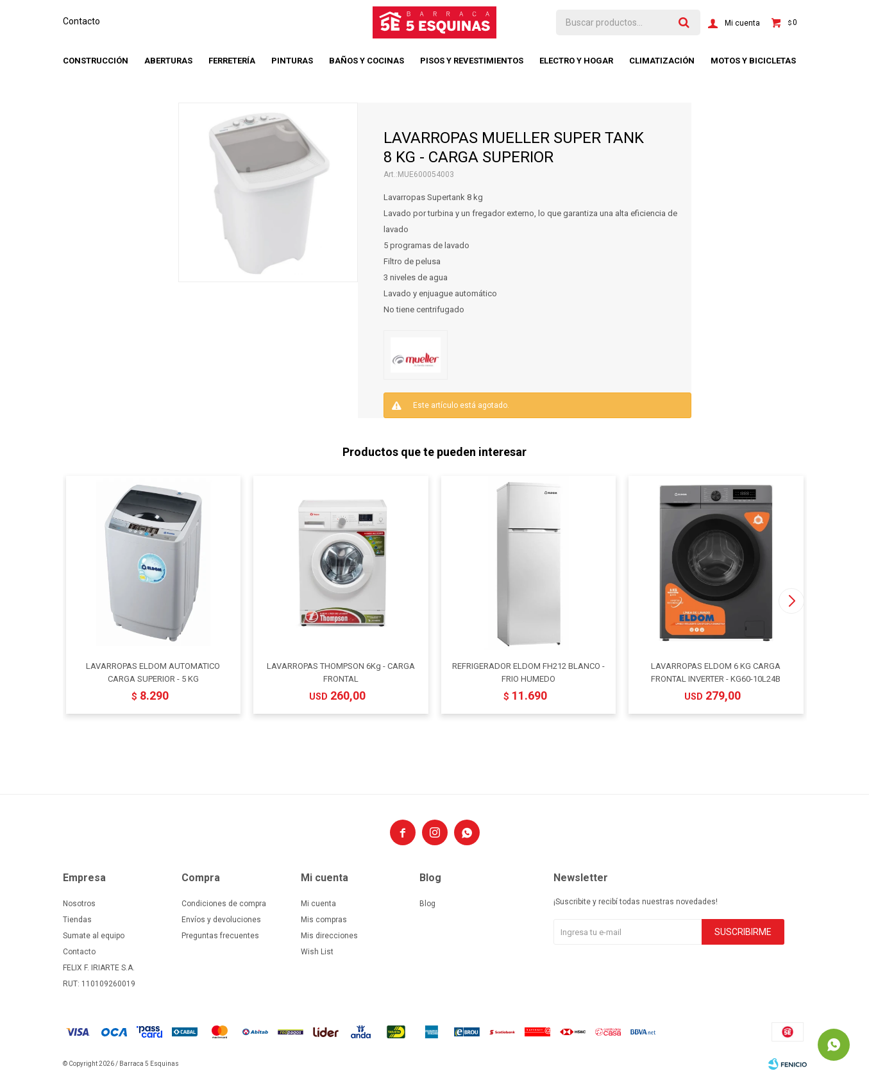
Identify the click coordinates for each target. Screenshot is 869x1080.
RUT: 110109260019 (99, 983)
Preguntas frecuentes (220, 935)
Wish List (317, 951)
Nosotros (79, 903)
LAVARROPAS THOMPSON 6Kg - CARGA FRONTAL (341, 672)
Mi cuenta (318, 903)
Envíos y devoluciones (221, 919)
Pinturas (292, 60)
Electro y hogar (576, 60)
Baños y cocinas (366, 60)
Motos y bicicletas (753, 60)
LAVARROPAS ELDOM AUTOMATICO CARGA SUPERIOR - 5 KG (153, 672)
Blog (427, 903)
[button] (791, 601)
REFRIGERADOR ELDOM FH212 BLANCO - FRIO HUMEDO (528, 672)
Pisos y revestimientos (471, 60)
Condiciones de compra (223, 903)
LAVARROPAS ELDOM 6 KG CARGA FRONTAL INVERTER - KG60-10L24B (715, 672)
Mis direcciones (329, 935)
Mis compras (324, 919)
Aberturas (168, 60)
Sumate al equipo (93, 935)
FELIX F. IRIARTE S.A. (99, 967)
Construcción (95, 60)
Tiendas (77, 919)
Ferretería (231, 60)
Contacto (81, 21)
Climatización (662, 60)
